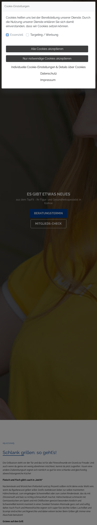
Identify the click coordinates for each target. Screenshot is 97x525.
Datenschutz (48, 73)
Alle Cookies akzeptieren (47, 49)
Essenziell (16, 34)
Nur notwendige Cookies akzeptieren (47, 58)
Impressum (48, 80)
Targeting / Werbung (44, 34)
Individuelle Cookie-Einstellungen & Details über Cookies (48, 67)
